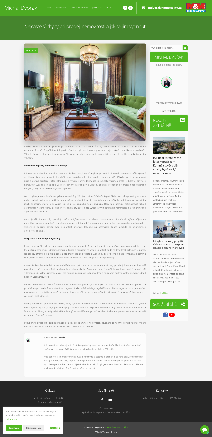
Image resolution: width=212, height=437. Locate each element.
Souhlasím (14, 428)
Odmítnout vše (33, 428)
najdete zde (12, 419)
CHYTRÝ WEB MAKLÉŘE (116, 427)
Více (108, 8)
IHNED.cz (163, 293)
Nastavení (55, 427)
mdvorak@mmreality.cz (165, 8)
